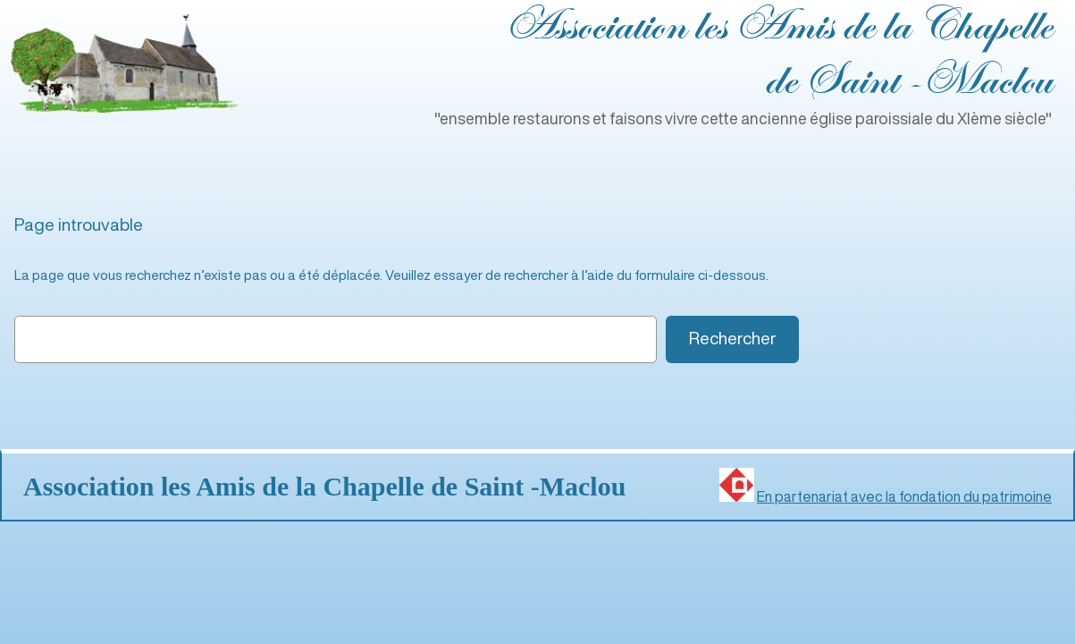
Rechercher (733, 337)
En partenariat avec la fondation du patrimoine (904, 496)
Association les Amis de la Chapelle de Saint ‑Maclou (324, 486)
